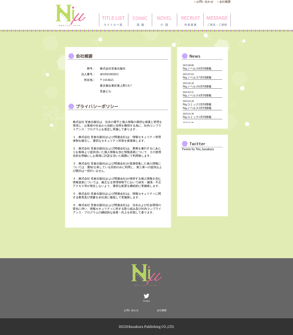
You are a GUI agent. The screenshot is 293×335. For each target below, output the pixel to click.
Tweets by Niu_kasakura (198, 149)
